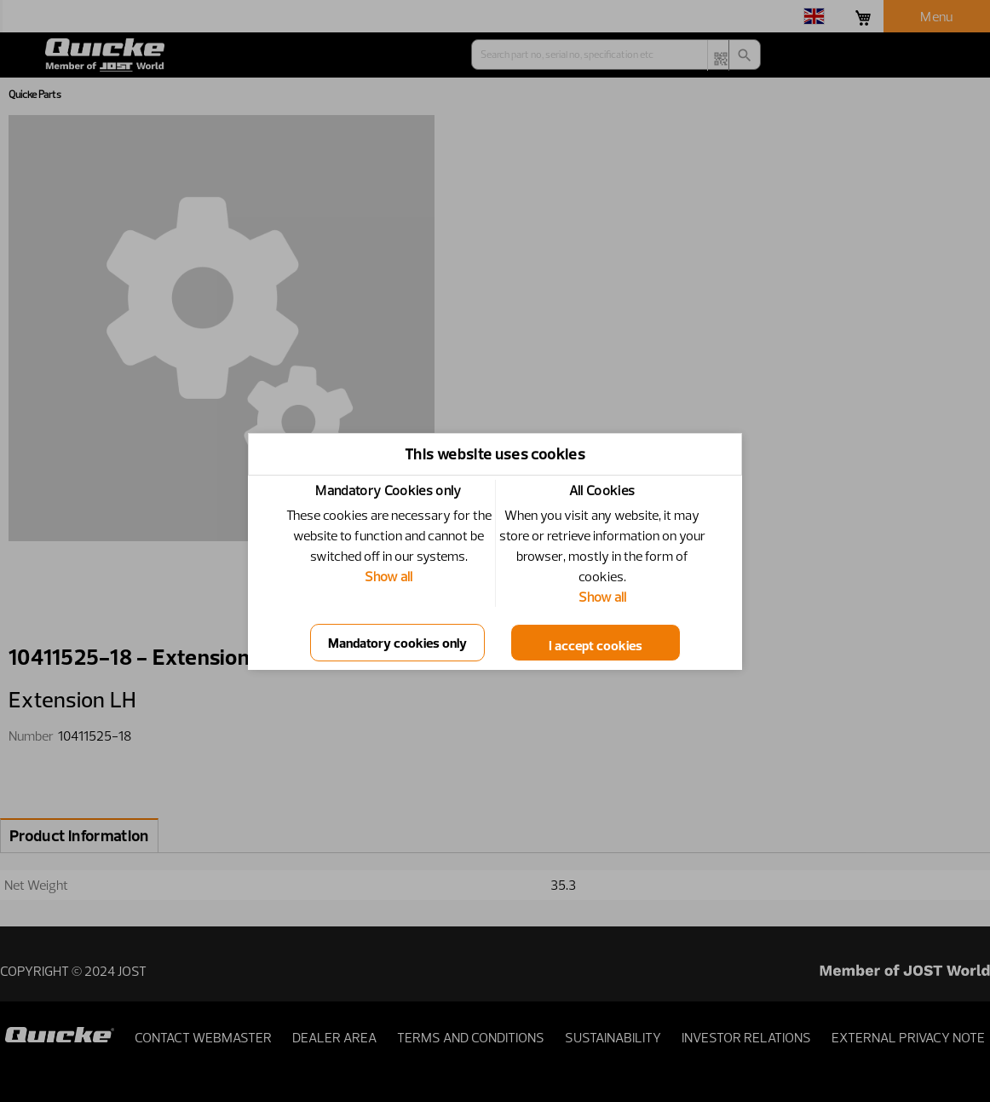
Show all (388, 576)
